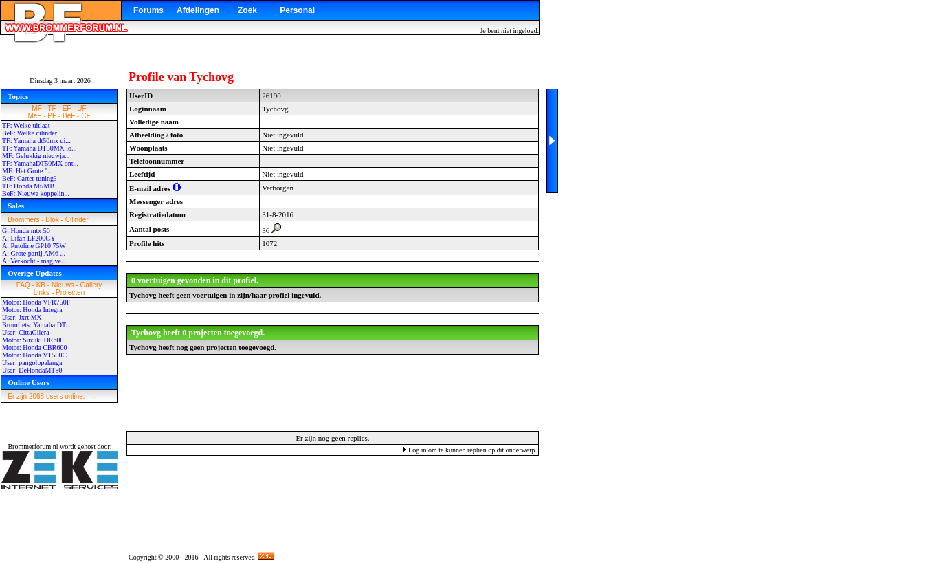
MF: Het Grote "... (27, 171)
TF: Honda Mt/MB (28, 186)
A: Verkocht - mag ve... (34, 261)
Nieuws (63, 285)
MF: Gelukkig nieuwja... (36, 155)
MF (36, 108)
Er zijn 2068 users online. (46, 396)
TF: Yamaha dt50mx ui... (36, 140)
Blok (51, 219)
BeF (69, 116)
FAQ (23, 285)
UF (81, 108)
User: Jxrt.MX (22, 317)
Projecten (70, 292)
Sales (16, 205)
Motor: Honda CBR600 (34, 347)
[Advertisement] (332, 398)
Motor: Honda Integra (32, 309)
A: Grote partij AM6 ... (33, 253)
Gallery (91, 285)
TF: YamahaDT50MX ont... (40, 163)
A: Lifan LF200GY (29, 238)
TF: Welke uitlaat (26, 125)
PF (51, 116)
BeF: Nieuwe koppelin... (35, 193)
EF (67, 108)
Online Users (28, 382)
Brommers (23, 219)
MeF (34, 116)
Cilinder (77, 219)
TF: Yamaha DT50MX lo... (39, 148)
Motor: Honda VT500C (34, 355)
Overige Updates (35, 273)
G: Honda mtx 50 (26, 230)
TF (52, 108)
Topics (18, 96)
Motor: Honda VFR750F (36, 302)
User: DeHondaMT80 (32, 370)
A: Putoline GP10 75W (34, 246)
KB (40, 285)
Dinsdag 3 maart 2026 (60, 81)
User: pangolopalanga (32, 362)
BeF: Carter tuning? (29, 178)
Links (41, 292)
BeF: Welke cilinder (29, 133)
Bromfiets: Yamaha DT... (36, 325)
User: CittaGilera (25, 332)
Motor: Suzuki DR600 (32, 340)
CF (85, 116)
